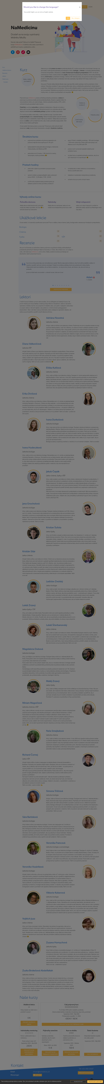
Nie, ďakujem (76, 18)
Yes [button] (68, 18)
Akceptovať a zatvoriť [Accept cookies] (95, 1081)
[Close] (80, 7)
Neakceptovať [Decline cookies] (78, 1081)
